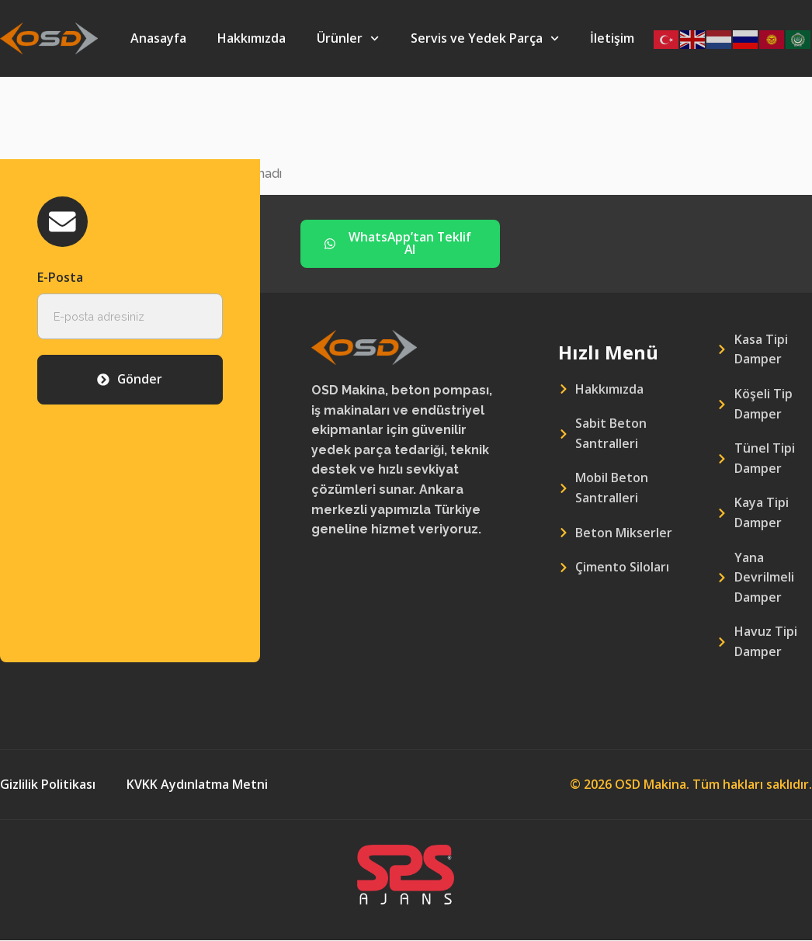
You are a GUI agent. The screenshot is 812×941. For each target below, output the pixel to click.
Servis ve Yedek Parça (485, 38)
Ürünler (348, 38)
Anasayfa (158, 38)
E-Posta (60, 277)
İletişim (612, 38)
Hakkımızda (251, 38)
